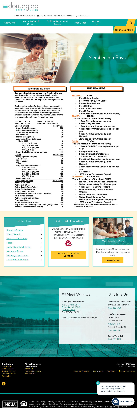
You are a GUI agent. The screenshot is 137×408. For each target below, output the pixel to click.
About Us (29, 362)
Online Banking (124, 23)
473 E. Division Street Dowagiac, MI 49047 (71, 299)
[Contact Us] (128, 3)
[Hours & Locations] (109, 3)
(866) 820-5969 (114, 301)
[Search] (131, 16)
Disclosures (98, 364)
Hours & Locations (33, 364)
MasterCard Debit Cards (18, 240)
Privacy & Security (81, 364)
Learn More (113, 253)
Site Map (111, 364)
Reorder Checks (14, 223)
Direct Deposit (13, 227)
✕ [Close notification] (98, 383)
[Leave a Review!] (127, 364)
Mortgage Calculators (17, 253)
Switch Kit (6, 369)
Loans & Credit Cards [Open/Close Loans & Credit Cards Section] (31, 16)
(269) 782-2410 (68, 303)
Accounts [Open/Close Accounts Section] (10, 16)
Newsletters (30, 367)
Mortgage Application (17, 249)
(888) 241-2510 (114, 317)
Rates (9, 236)
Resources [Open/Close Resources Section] (80, 16)
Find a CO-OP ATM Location (68, 247)
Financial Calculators (16, 232)
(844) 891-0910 (114, 332)
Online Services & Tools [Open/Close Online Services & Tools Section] (57, 16)
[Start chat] (123, 402)
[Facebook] (11, 377)
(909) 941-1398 (114, 323)
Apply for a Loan (9, 364)
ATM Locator (7, 362)
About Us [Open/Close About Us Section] (96, 16)
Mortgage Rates (14, 244)
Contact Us (7, 359)
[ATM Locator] (90, 3)
